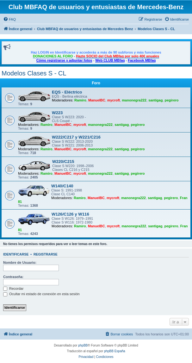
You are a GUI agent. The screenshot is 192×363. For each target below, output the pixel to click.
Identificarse (16, 254)
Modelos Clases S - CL (34, 73)
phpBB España (114, 351)
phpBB (83, 345)
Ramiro (80, 100)
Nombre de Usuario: (19, 262)
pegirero (171, 100)
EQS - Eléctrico (67, 92)
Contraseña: (13, 277)
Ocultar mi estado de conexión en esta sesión (41, 294)
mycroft (113, 100)
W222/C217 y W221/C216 (76, 137)
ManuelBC (96, 100)
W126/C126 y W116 (70, 214)
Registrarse (46, 254)
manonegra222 (134, 100)
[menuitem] (9, 19)
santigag (155, 100)
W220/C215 (63, 161)
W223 (57, 112)
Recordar (13, 288)
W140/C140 (62, 186)
